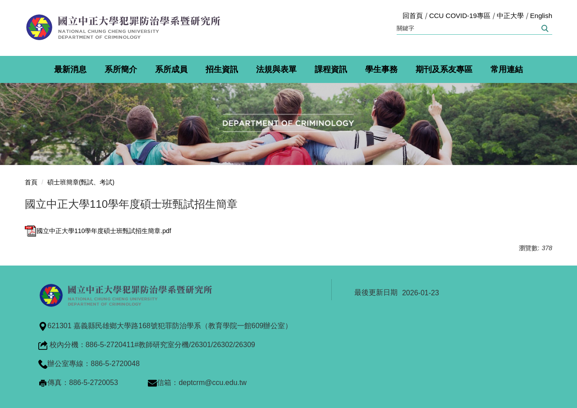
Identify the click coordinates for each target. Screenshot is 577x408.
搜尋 (544, 28)
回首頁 (413, 15)
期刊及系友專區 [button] (444, 69)
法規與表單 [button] (276, 69)
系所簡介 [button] (121, 69)
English (541, 15)
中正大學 (510, 15)
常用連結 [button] (506, 69)
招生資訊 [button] (222, 69)
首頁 (31, 182)
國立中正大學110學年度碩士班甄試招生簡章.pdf (98, 230)
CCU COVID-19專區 (459, 15)
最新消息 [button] (70, 69)
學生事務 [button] (381, 69)
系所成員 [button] (171, 69)
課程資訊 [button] (331, 69)
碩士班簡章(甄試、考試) (80, 182)
